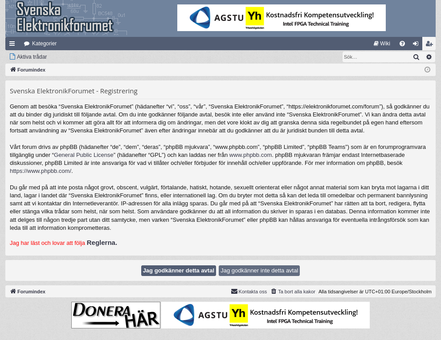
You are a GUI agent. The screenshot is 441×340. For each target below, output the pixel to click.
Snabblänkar (14, 45)
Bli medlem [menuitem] (431, 45)
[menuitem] (382, 43)
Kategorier (44, 43)
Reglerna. (102, 242)
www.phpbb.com (250, 155)
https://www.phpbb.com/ (40, 171)
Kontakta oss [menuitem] (249, 291)
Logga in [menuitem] (417, 45)
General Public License (84, 155)
